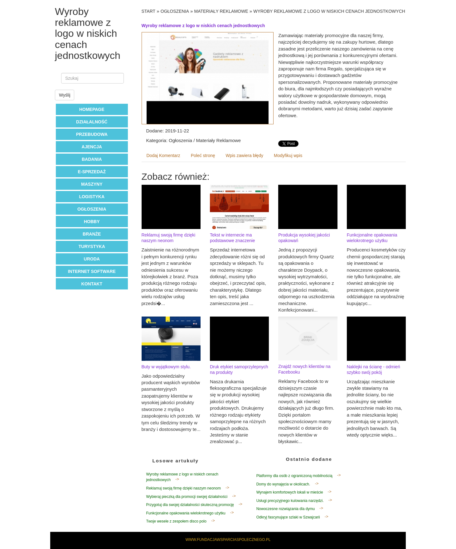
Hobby (92, 221)
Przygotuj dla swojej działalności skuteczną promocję (190, 505)
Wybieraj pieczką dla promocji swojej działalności (187, 496)
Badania (92, 159)
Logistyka (91, 196)
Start (149, 11)
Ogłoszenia (91, 209)
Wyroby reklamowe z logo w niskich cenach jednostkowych (329, 11)
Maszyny (91, 184)
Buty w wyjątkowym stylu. (166, 366)
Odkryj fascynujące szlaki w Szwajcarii (288, 517)
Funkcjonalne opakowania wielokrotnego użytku (186, 513)
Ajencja (92, 146)
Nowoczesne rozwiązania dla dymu (285, 509)
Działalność (91, 121)
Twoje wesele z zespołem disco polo (176, 521)
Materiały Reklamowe (221, 11)
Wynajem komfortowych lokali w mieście (289, 492)
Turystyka (92, 246)
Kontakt (91, 283)
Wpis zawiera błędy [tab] (245, 155)
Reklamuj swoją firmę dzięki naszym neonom (183, 488)
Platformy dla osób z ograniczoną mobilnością (294, 476)
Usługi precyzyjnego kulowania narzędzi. (290, 501)
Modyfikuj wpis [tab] (288, 155)
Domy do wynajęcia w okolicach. (283, 484)
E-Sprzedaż (92, 171)
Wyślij (64, 95)
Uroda (92, 258)
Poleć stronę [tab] (203, 155)
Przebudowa (92, 134)
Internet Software (92, 271)
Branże (92, 234)
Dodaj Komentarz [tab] (163, 155)
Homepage (91, 109)
